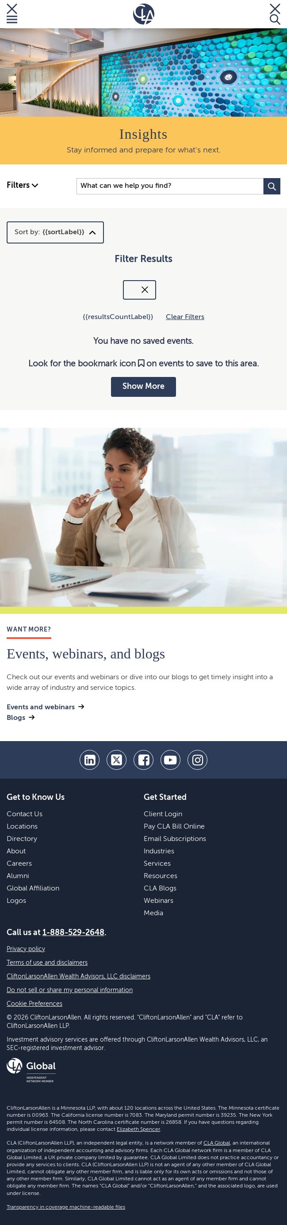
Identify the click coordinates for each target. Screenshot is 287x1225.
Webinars (158, 901)
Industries (159, 851)
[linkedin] (89, 760)
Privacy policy (26, 949)
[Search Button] (272, 186)
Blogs (16, 718)
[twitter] (116, 760)
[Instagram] (197, 760)
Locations (22, 826)
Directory (22, 839)
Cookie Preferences (34, 1004)
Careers (19, 863)
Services (157, 863)
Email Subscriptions (175, 839)
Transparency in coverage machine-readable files (66, 1207)
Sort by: (49, 232)
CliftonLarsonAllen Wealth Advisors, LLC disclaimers (78, 977)
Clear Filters (185, 317)
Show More (143, 387)
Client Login (163, 814)
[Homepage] (143, 14)
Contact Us (24, 814)
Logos (16, 901)
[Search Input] (170, 186)
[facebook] (143, 760)
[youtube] (170, 760)
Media (153, 913)
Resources (160, 876)
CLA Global (216, 1143)
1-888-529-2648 (73, 933)
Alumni (18, 876)
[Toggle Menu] (12, 14)
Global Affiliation (33, 888)
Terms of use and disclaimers (47, 963)
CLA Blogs (160, 888)
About (16, 851)
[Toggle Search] (275, 14)
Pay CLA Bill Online (174, 826)
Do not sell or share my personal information (70, 990)
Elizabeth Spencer (138, 1129)
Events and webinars (41, 707)
